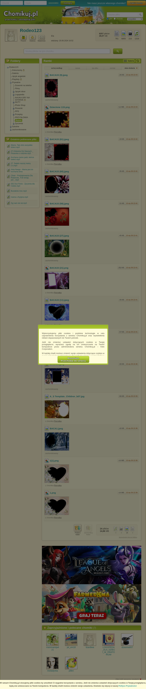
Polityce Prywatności (128, 686)
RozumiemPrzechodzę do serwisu (73, 359)
